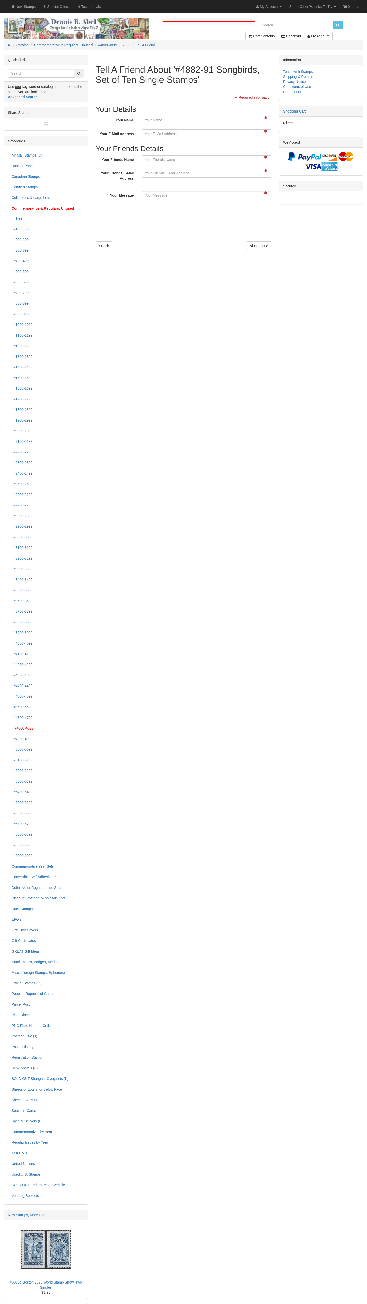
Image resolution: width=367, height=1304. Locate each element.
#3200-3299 (22, 558)
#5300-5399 (22, 781)
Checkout (291, 36)
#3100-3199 (22, 548)
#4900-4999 (22, 739)
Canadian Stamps (26, 176)
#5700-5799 (22, 824)
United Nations (23, 1164)
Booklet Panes (23, 166)
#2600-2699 (22, 495)
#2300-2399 (22, 463)
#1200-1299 (22, 346)
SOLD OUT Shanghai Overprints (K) (40, 1079)
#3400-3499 (22, 580)
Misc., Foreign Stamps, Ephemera (38, 972)
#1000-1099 (22, 325)
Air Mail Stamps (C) (27, 155)
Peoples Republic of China (32, 994)
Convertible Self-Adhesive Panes (37, 877)
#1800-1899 (22, 410)
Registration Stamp (27, 1057)
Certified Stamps (25, 187)
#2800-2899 (22, 516)
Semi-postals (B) (25, 1068)
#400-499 (20, 261)
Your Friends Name (118, 160)
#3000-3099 (22, 537)
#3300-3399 (22, 569)
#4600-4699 (22, 707)
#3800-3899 (22, 622)
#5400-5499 (22, 792)
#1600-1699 (22, 388)
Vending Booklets (25, 1196)
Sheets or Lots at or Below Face (37, 1089)
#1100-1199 (22, 335)
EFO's (16, 919)
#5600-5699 (22, 813)
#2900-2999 (22, 526)
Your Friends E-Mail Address (117, 175)
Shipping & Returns (298, 77)
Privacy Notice (294, 82)
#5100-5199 (22, 760)
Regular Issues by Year (30, 1142)
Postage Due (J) (24, 1036)
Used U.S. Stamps (26, 1174)
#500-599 (20, 272)
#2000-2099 (22, 431)
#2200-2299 (22, 452)
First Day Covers (25, 930)
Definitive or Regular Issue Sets (36, 888)
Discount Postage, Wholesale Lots (38, 898)
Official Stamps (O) (26, 983)
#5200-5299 (22, 771)
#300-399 (20, 250)
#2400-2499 (22, 473)
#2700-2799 (22, 505)
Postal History (22, 1047)
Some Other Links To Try (312, 7)
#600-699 (20, 282)
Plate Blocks (21, 1015)
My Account (318, 36)
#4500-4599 (22, 696)
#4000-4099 (22, 643)
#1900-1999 (22, 420)
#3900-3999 (22, 633)
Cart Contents (262, 36)
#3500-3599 (22, 590)
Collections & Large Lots (31, 198)
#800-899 (20, 303)
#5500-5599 (22, 803)
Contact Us (292, 92)
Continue (258, 246)
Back (104, 246)
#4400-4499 (22, 686)
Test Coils (19, 1153)
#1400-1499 (22, 367)
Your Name (125, 120)
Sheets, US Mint (24, 1100)
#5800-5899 (22, 834)
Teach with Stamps (298, 72)
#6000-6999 (22, 856)
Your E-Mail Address (117, 134)
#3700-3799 (22, 611)
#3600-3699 (22, 601)
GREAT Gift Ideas (26, 951)
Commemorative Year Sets (33, 866)
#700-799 (20, 293)
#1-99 (17, 218)
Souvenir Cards (24, 1111)
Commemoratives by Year (32, 1132)
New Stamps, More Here (27, 1215)
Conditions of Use (297, 87)
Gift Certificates (24, 941)
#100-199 (20, 229)
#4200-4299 (22, 664)
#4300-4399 (22, 675)
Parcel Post (21, 1004)
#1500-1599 (22, 378)
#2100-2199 (22, 441)
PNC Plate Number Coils (31, 1026)
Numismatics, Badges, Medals (35, 962)
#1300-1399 (22, 357)
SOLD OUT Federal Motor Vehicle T (40, 1185)
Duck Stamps (22, 909)
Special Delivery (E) (27, 1121)
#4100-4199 (22, 654)
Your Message (122, 195)
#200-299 (20, 240)
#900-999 (20, 314)
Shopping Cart (294, 111)
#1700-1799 (22, 399)
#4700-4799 (22, 718)
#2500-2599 (22, 484)
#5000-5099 (22, 749)
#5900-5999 (22, 845)
